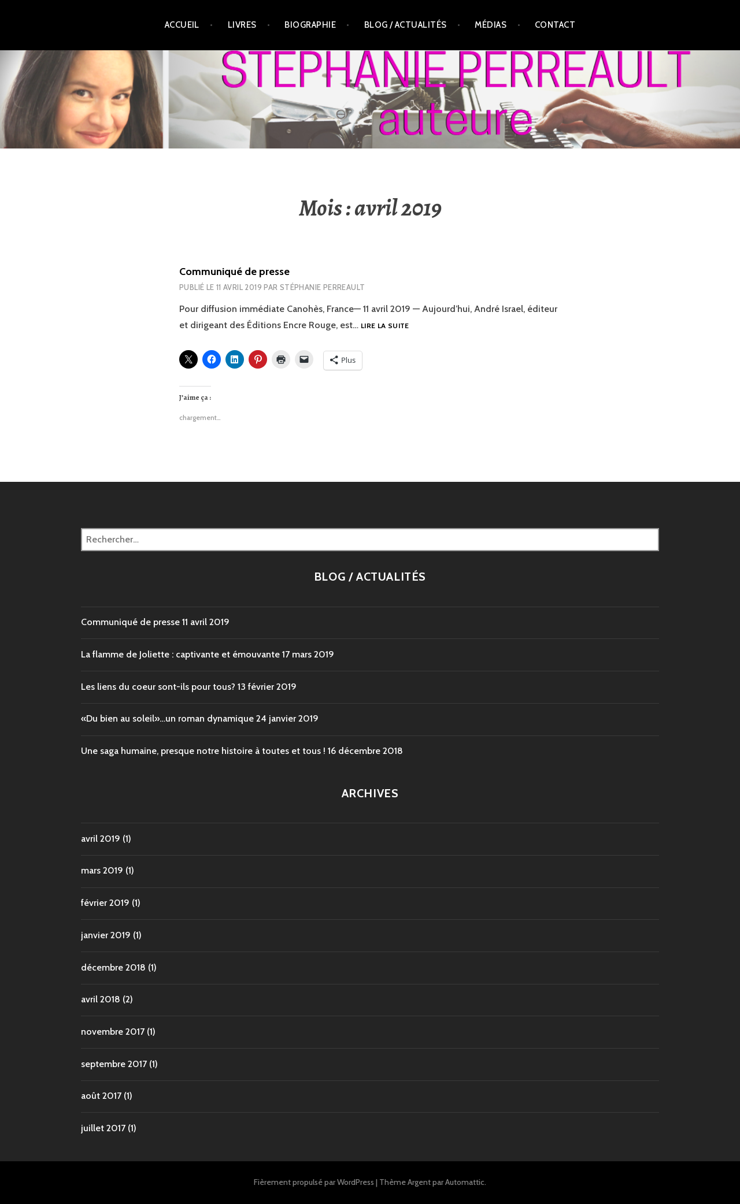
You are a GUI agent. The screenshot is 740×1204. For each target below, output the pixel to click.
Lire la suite (385, 326)
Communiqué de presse (234, 271)
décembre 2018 (113, 967)
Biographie (310, 25)
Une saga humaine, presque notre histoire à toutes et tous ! (203, 750)
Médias (490, 25)
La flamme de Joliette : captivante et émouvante (180, 654)
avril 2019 (100, 838)
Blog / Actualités (405, 25)
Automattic (464, 1182)
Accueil (182, 25)
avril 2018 (100, 999)
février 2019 (105, 902)
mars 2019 (102, 870)
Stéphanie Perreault (322, 287)
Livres (242, 25)
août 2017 (101, 1095)
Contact (555, 25)
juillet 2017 (103, 1128)
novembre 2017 (113, 1031)
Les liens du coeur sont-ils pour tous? (158, 686)
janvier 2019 (106, 935)
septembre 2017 (114, 1063)
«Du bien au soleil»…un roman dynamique (167, 718)
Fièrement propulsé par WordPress (314, 1182)
